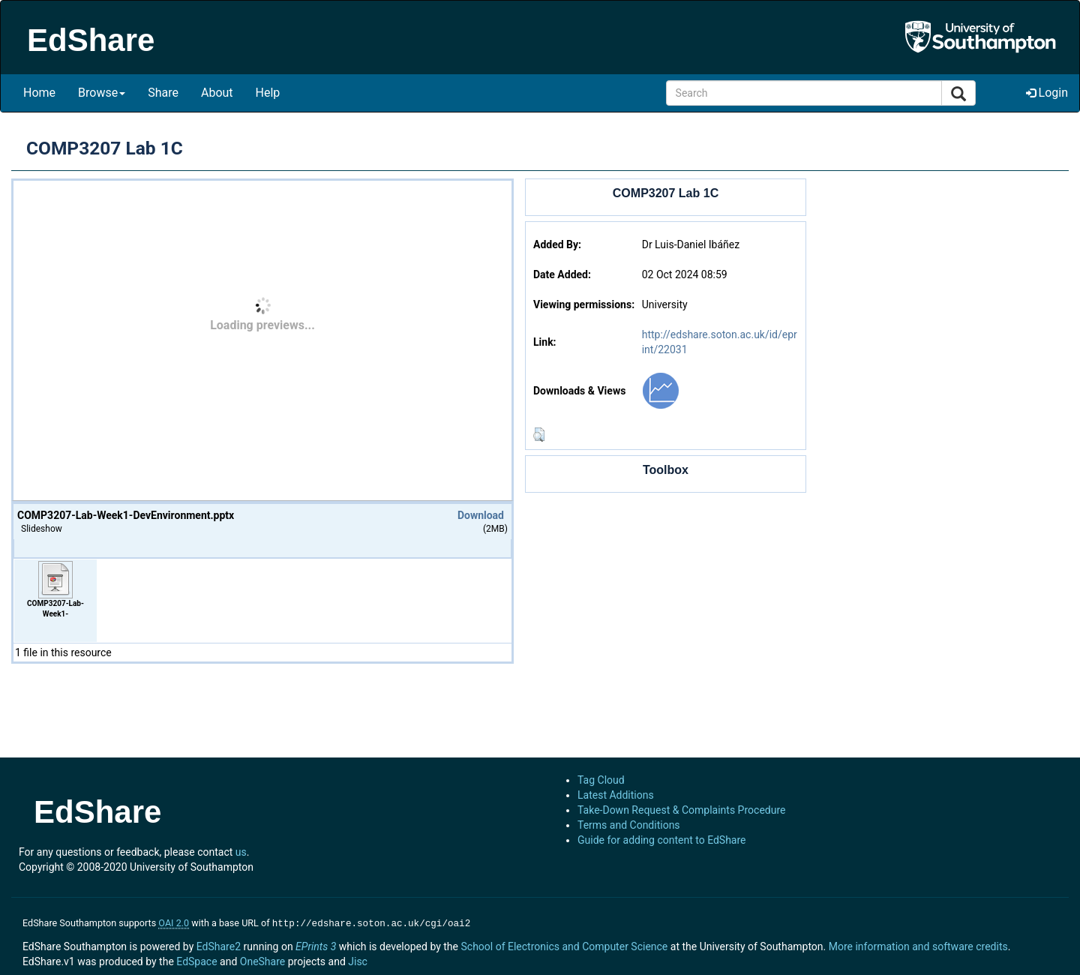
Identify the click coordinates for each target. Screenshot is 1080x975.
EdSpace (196, 960)
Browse (101, 93)
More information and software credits (918, 945)
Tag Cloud (601, 780)
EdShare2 (218, 945)
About (217, 93)
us (241, 852)
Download (481, 515)
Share (163, 93)
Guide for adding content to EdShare (662, 840)
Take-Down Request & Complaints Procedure (681, 810)
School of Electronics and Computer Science (564, 945)
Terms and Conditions (629, 825)
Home (39, 93)
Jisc (358, 960)
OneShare (262, 960)
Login (1047, 93)
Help (268, 93)
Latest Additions (616, 795)
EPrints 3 (316, 945)
